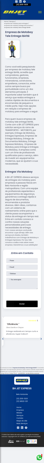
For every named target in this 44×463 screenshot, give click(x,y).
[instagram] (16, 1)
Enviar (22, 304)
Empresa (20, 410)
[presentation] (22, 294)
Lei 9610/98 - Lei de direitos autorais (28, 373)
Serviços (19, 415)
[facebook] (24, 1)
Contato (19, 418)
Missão (19, 413)
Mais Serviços (21, 423)
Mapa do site (21, 421)
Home (18, 407)
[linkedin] (20, 1)
